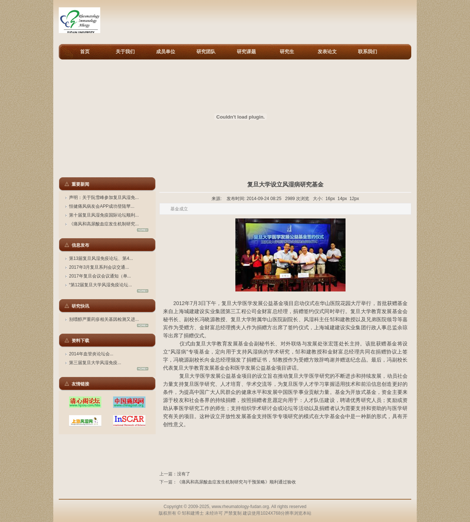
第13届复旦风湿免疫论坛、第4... (101, 258)
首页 (85, 51)
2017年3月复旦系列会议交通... (99, 267)
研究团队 (206, 51)
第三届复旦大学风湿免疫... (95, 362)
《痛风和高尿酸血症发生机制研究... (104, 223)
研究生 (287, 51)
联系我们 (367, 51)
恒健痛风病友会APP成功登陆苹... (101, 206)
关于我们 (125, 51)
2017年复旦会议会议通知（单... (100, 276)
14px (342, 198)
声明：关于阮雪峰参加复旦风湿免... (104, 197)
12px (354, 198)
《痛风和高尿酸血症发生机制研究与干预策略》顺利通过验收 (236, 482)
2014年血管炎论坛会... (91, 353)
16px (330, 198)
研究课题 (246, 51)
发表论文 (327, 51)
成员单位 (165, 51)
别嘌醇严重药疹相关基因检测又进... (104, 319)
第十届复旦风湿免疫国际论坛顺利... (104, 215)
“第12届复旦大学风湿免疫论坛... (100, 284)
